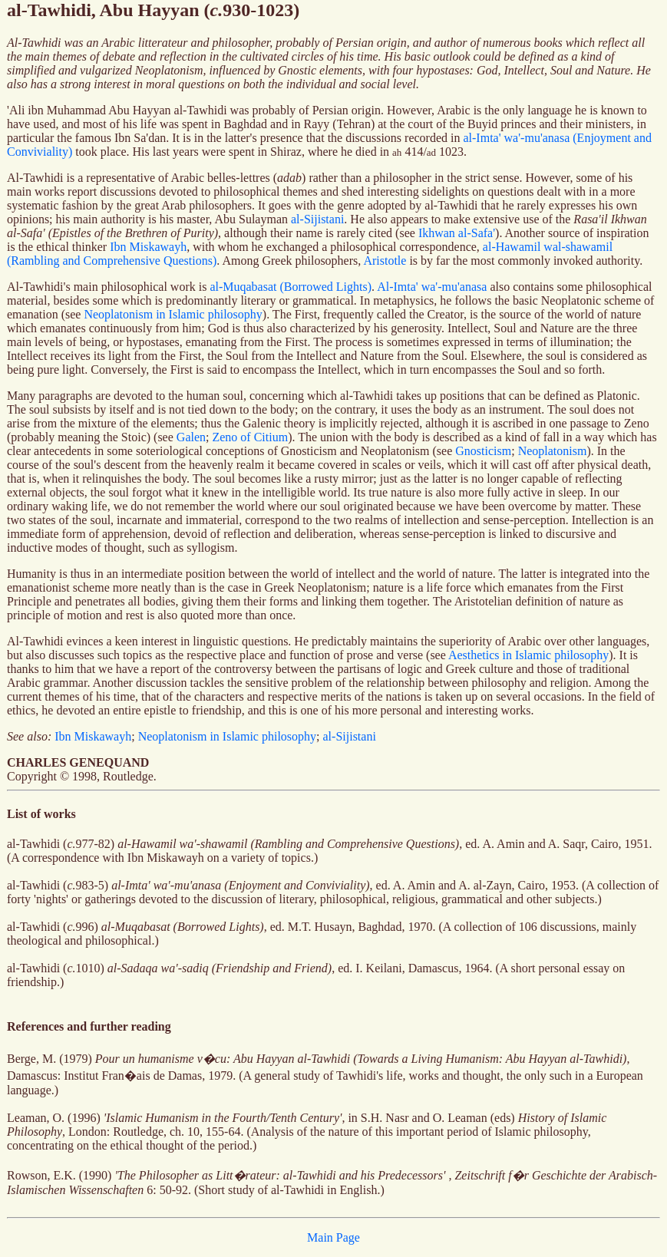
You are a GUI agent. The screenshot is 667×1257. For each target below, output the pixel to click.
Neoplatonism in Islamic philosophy (173, 314)
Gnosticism (483, 450)
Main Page (333, 1237)
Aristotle (384, 260)
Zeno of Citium (250, 437)
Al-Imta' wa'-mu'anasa (432, 286)
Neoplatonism (552, 450)
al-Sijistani (317, 219)
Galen (191, 437)
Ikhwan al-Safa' (456, 232)
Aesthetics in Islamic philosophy (528, 654)
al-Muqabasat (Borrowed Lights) (290, 286)
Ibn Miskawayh (148, 246)
